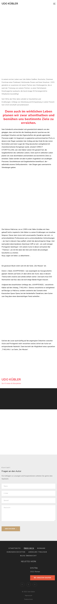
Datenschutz (28, 599)
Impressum (28, 595)
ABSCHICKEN (11, 529)
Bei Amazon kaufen (42, 578)
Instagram (28, 585)
